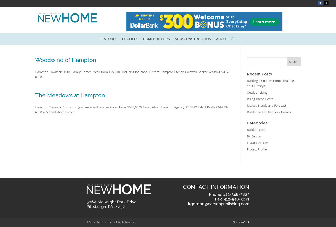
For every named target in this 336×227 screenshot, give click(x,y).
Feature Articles (257, 143)
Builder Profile (256, 130)
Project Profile (257, 149)
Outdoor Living (257, 92)
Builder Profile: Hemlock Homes (269, 112)
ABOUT (222, 39)
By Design (254, 136)
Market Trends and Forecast (266, 105)
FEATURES (108, 39)
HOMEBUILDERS (156, 39)
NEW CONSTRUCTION (193, 39)
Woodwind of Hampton (65, 60)
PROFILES (130, 39)
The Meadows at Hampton (70, 95)
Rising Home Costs (260, 99)
